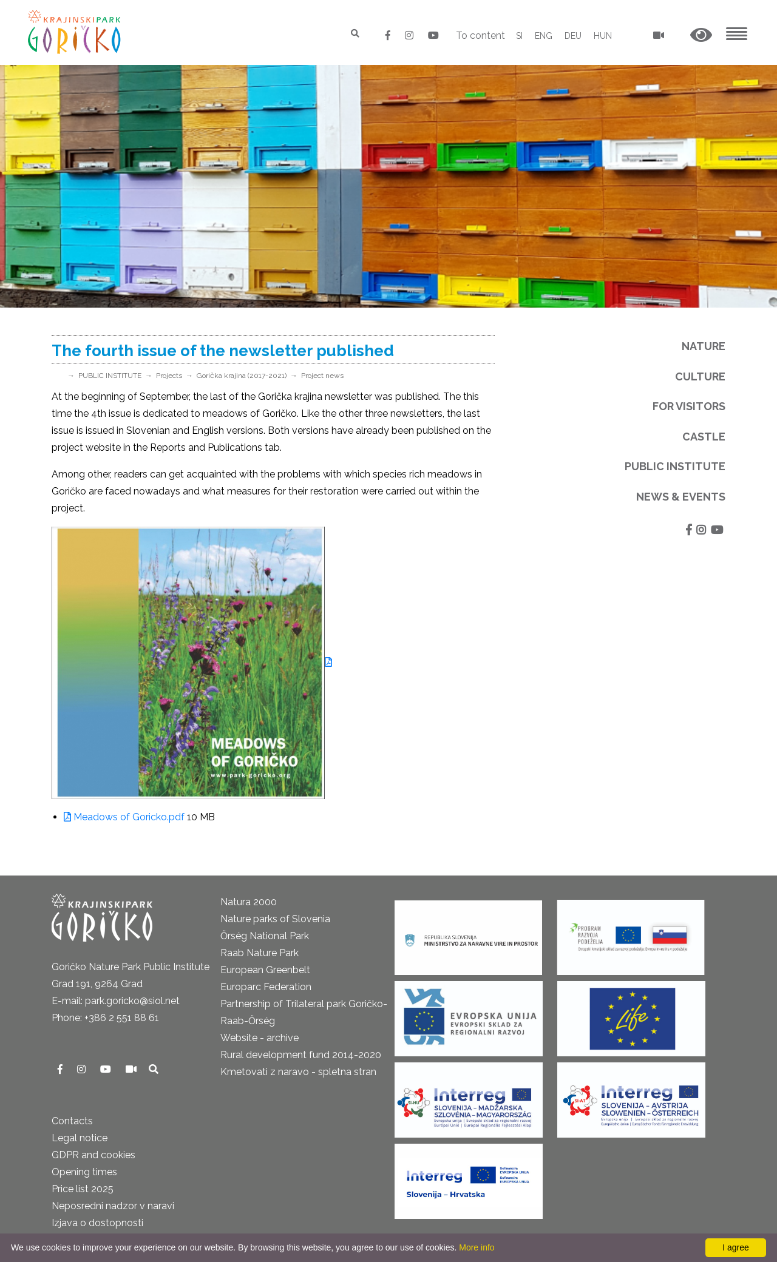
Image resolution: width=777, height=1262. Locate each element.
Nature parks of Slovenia (275, 919)
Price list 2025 (83, 1189)
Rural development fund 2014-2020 (300, 1055)
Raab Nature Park (259, 953)
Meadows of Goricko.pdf (124, 817)
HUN (603, 36)
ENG (543, 36)
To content (480, 35)
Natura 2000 (248, 902)
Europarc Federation (265, 987)
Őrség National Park (264, 936)
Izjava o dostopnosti (97, 1223)
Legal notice (79, 1138)
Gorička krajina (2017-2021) (242, 375)
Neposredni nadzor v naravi (113, 1206)
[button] (701, 35)
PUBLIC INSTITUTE (109, 375)
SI (519, 36)
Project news (322, 375)
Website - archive (259, 1038)
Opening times (84, 1172)
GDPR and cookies (93, 1155)
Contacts (72, 1121)
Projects (169, 375)
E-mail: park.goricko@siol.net (116, 1001)
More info (476, 1247)
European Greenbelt (265, 970)
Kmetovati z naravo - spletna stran (298, 1072)
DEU (573, 36)
